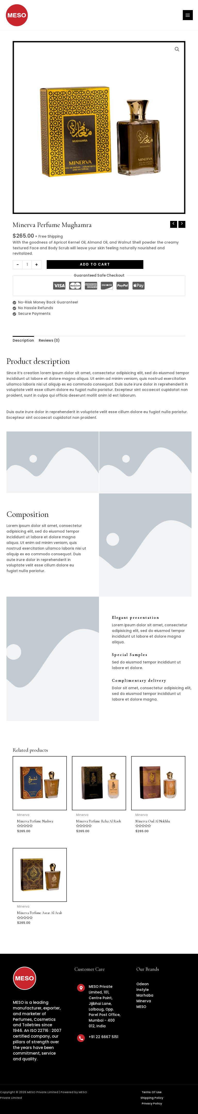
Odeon (142, 984)
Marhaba (144, 995)
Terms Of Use (152, 1092)
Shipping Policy (152, 1098)
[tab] (23, 340)
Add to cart (95, 264)
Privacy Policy (152, 1103)
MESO (141, 1006)
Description (23, 340)
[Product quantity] (27, 264)
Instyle (142, 989)
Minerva (143, 1001)
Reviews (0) (49, 340)
